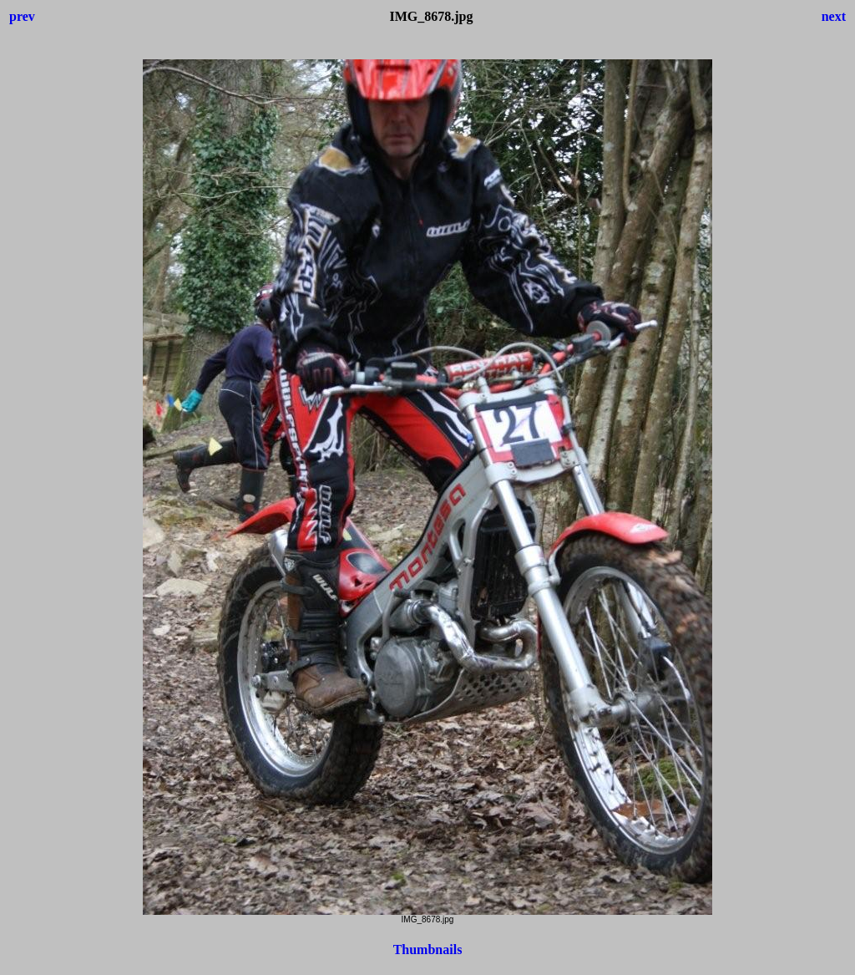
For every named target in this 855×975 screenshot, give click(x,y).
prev (22, 16)
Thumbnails (428, 949)
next (834, 16)
